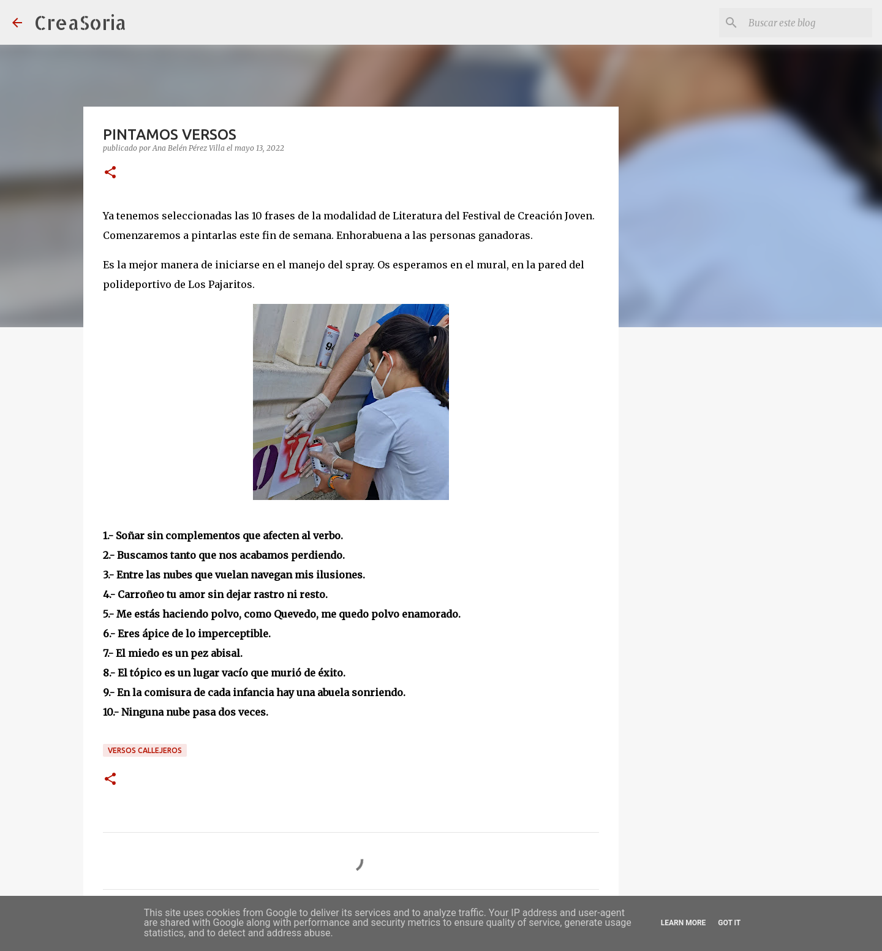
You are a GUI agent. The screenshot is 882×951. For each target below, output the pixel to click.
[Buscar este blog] (808, 22)
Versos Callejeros (145, 750)
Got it (729, 923)
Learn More (683, 923)
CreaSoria (80, 22)
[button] (110, 173)
